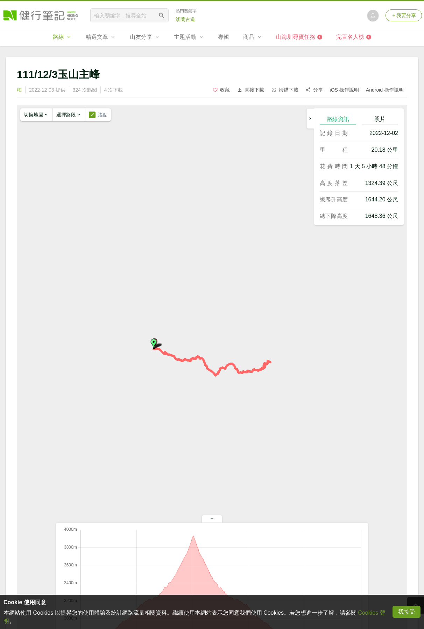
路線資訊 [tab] (338, 119)
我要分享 (403, 15)
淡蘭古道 (185, 19)
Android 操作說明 (385, 90)
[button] (153, 344)
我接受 (406, 612)
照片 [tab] (380, 119)
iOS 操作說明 (344, 90)
